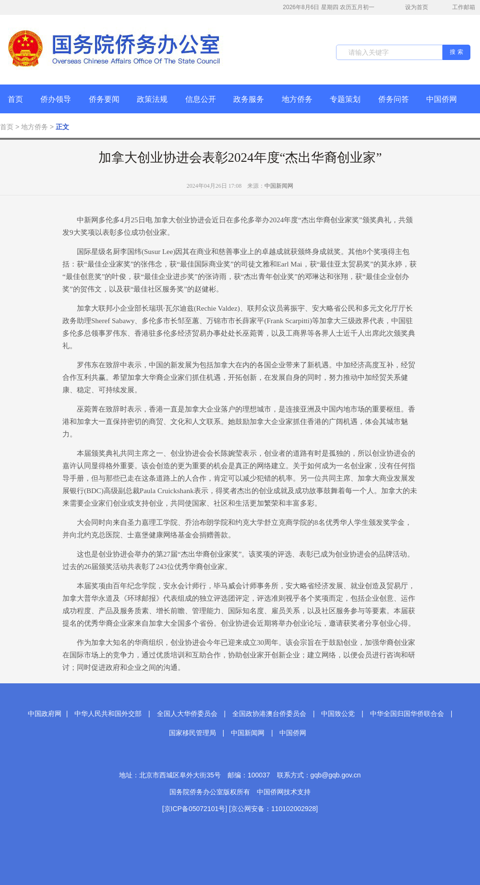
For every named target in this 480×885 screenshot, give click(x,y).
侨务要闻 (104, 99)
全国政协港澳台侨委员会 (269, 713)
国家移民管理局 (192, 733)
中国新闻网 (278, 185)
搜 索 (456, 51)
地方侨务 (297, 99)
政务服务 (248, 99)
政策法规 (152, 99)
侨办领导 (55, 99)
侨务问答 (393, 99)
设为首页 (411, 7)
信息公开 (200, 99)
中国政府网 (44, 713)
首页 (15, 99)
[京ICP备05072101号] (194, 808)
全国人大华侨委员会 (187, 713)
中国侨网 (441, 99)
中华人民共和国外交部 (108, 713)
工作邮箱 (458, 8)
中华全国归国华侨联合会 (407, 713)
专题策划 (345, 99)
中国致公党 (338, 713)
